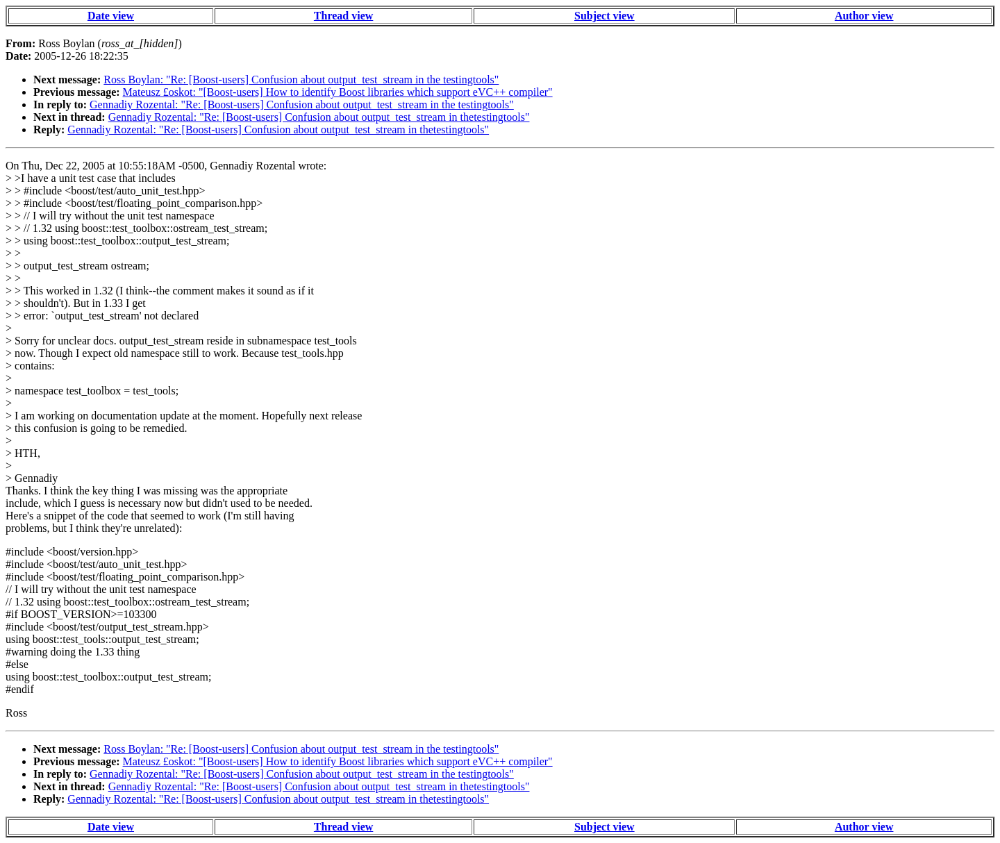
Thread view (343, 16)
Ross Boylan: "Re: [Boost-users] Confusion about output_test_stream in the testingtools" (301, 79)
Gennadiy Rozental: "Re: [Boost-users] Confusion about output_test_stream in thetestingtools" (319, 117)
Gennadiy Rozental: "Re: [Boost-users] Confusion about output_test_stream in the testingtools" (302, 104)
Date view (111, 16)
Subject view (604, 16)
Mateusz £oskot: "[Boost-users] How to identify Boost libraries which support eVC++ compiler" (338, 92)
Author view (864, 16)
